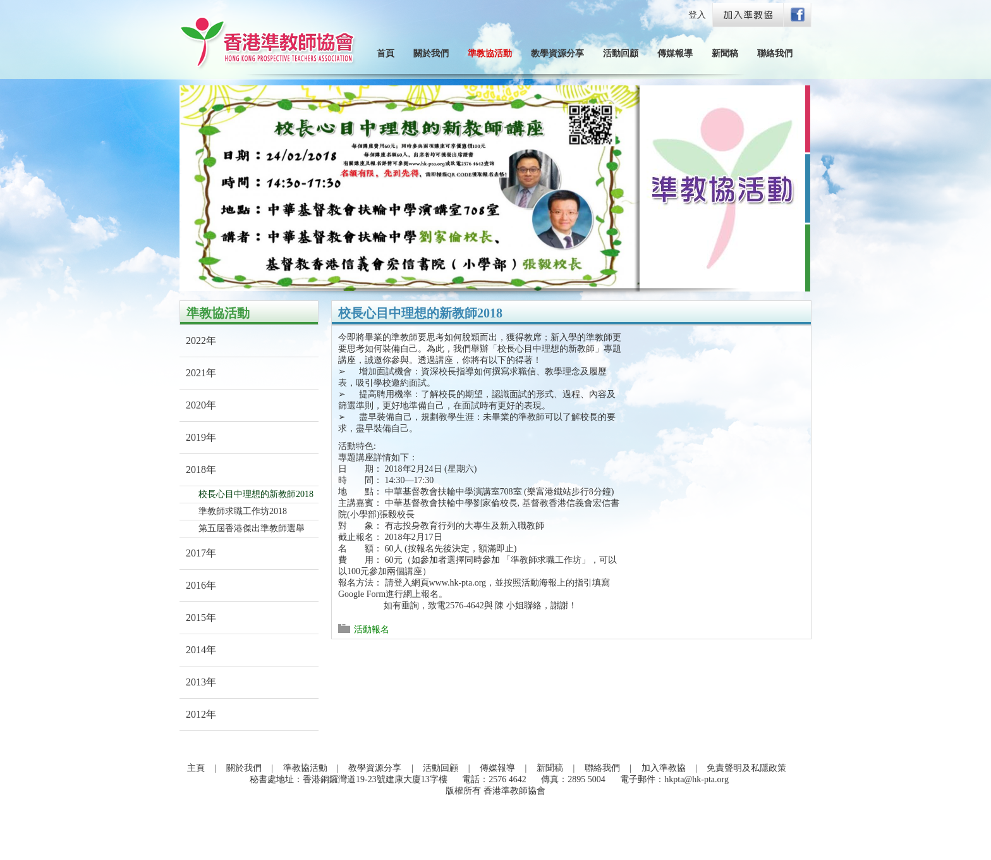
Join (749, 16)
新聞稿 (725, 53)
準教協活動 (490, 53)
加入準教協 (663, 768)
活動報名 (371, 629)
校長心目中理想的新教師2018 (255, 494)
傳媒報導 (675, 53)
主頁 (196, 768)
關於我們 (431, 53)
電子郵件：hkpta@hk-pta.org (674, 779)
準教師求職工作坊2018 (242, 511)
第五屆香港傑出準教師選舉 (251, 528)
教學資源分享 (557, 53)
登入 (697, 15)
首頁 (385, 53)
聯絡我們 (775, 53)
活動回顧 (620, 53)
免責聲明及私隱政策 (746, 768)
